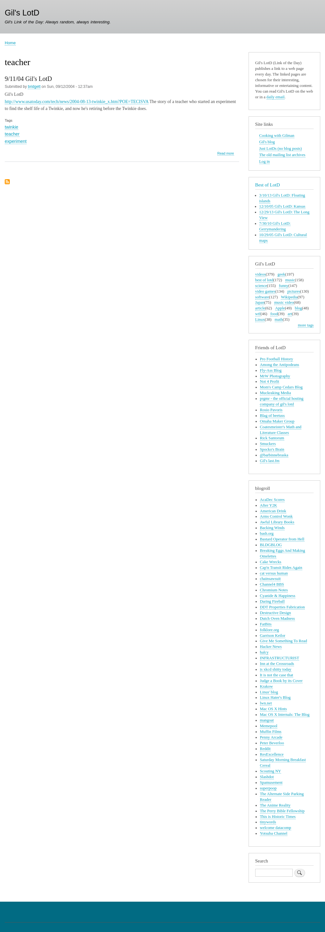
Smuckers (268, 444)
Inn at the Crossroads (277, 663)
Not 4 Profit (269, 381)
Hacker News (271, 646)
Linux (260, 319)
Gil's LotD (22, 12)
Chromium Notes (274, 590)
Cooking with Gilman (276, 135)
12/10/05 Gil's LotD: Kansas (282, 206)
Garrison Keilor (273, 635)
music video (284, 302)
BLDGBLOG (271, 545)
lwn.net (266, 703)
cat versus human (274, 573)
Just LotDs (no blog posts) (280, 148)
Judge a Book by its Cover (281, 681)
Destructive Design (275, 613)
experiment (16, 141)
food (274, 314)
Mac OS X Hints (273, 709)
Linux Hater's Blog (275, 697)
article (260, 308)
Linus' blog (269, 692)
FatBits (266, 624)
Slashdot (267, 777)
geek (281, 274)
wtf (258, 314)
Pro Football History (276, 359)
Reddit (265, 748)
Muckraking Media (275, 393)
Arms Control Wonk (276, 516)
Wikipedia (289, 297)
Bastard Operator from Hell (282, 539)
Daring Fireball (272, 601)
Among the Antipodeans (279, 364)
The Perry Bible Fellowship (282, 811)
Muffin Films (270, 731)
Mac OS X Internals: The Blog (285, 714)
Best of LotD (267, 184)
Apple (280, 308)
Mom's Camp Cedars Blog (281, 387)
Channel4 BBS (272, 584)
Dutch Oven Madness (277, 618)
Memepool (268, 726)
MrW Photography (275, 376)
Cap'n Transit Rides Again (281, 567)
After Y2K (268, 505)
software (262, 297)
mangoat (267, 720)
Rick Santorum (272, 438)
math (279, 319)
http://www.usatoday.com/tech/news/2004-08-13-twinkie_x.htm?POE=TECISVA (76, 101)
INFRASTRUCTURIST (279, 658)
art (290, 314)
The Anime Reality (275, 805)
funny (283, 285)
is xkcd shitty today (276, 669)
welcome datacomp (275, 827)
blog (298, 308)
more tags (306, 325)
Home (10, 42)
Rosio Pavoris (271, 410)
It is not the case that (276, 675)
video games (265, 291)
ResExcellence (272, 754)
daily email (276, 97)
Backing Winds (272, 528)
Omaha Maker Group (277, 421)
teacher (12, 134)
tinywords (268, 822)
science (261, 285)
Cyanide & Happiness (277, 596)
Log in (264, 161)
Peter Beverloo (272, 743)
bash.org (267, 533)
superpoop (268, 788)
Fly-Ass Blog (271, 370)
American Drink (273, 511)
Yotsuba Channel (273, 833)
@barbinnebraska (274, 455)
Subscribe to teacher (7, 182)
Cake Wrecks (270, 562)
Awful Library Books (277, 522)
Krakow (266, 686)
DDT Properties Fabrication (282, 607)
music (290, 280)
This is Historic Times (278, 816)
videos (260, 274)
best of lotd (264, 280)
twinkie (11, 127)
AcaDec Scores (272, 499)
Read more (225, 153)
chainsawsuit (270, 578)
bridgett (34, 86)
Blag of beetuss (272, 415)
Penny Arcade (271, 737)
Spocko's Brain (272, 449)
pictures (293, 291)
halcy (264, 652)
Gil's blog (267, 142)
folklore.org (269, 630)
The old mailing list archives (282, 155)
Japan (259, 302)
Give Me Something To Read (283, 641)
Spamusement (271, 782)
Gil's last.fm (270, 461)
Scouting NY (270, 771)
